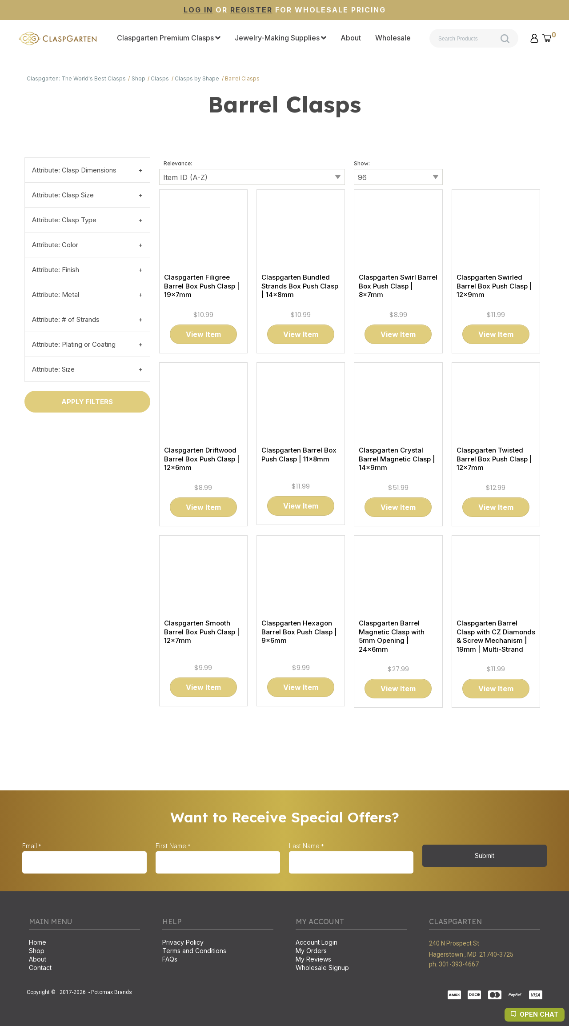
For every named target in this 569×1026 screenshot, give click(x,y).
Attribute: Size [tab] (53, 369)
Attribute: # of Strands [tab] (66, 319)
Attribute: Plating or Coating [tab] (74, 344)
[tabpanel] (284, 440)
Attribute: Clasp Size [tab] (63, 195)
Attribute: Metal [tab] (55, 294)
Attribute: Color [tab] (55, 244)
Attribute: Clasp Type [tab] (64, 220)
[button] (534, 38)
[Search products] (473, 38)
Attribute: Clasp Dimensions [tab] (74, 170)
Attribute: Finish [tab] (55, 269)
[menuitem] (168, 38)
